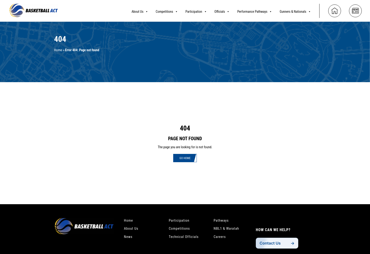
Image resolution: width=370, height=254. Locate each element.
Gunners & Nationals (295, 10)
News (128, 238)
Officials (222, 10)
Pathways (222, 220)
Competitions (167, 10)
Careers (220, 238)
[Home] (334, 10)
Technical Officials (185, 238)
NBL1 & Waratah (227, 229)
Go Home (185, 158)
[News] (355, 10)
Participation (196, 10)
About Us (139, 10)
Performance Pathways (254, 10)
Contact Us (271, 244)
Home (58, 50)
